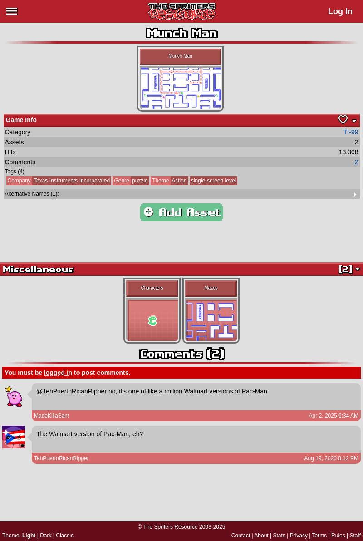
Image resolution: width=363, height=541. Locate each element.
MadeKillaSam (51, 416)
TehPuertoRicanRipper (61, 458)
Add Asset (182, 212)
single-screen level (213, 180)
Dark (45, 535)
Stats (279, 535)
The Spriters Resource (170, 527)
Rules (338, 535)
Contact (240, 535)
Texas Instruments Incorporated (58, 180)
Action (168, 180)
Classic (65, 535)
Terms (319, 535)
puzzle (130, 180)
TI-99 (350, 132)
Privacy (299, 535)
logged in (58, 372)
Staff (355, 535)
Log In (340, 11)
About (261, 535)
